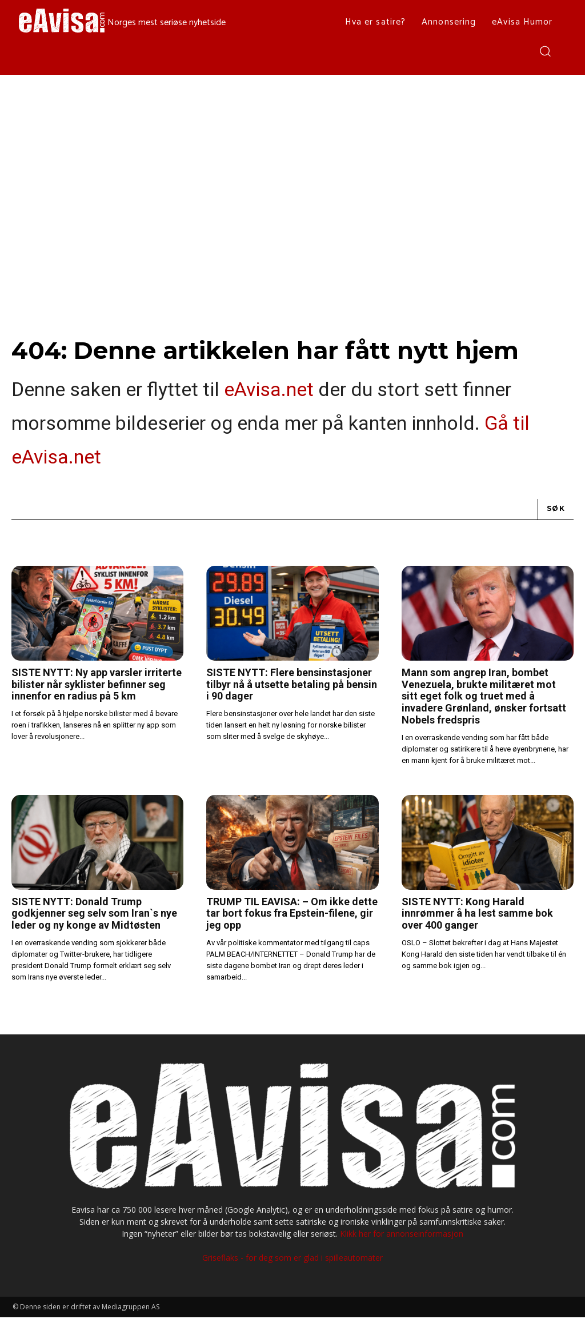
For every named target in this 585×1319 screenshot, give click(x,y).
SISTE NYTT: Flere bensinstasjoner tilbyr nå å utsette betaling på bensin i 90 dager (291, 686)
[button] (544, 50)
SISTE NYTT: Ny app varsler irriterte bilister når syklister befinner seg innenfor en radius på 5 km (96, 686)
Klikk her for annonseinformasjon (401, 1235)
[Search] (556, 511)
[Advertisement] (292, 161)
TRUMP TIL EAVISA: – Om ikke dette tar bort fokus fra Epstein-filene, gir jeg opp (292, 915)
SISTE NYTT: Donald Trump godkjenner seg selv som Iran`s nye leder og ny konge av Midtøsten (94, 915)
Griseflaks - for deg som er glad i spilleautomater (292, 1259)
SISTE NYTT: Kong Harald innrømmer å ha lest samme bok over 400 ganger (477, 915)
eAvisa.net (269, 390)
